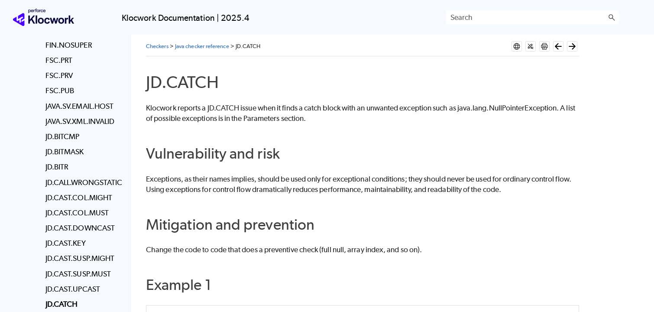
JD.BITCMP (62, 136)
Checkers (157, 46)
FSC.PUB (59, 90)
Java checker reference (202, 46)
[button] (611, 17)
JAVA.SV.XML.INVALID (80, 121)
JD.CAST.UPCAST (72, 289)
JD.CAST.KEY (65, 243)
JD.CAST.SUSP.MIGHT (79, 258)
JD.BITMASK (64, 151)
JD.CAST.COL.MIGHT (78, 197)
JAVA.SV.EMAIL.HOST (79, 106)
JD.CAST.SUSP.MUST (78, 274)
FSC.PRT (59, 60)
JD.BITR (56, 166)
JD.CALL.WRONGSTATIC (84, 182)
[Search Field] (532, 17)
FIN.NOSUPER (68, 45)
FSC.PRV (59, 75)
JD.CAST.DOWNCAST (80, 228)
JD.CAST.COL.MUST (77, 212)
